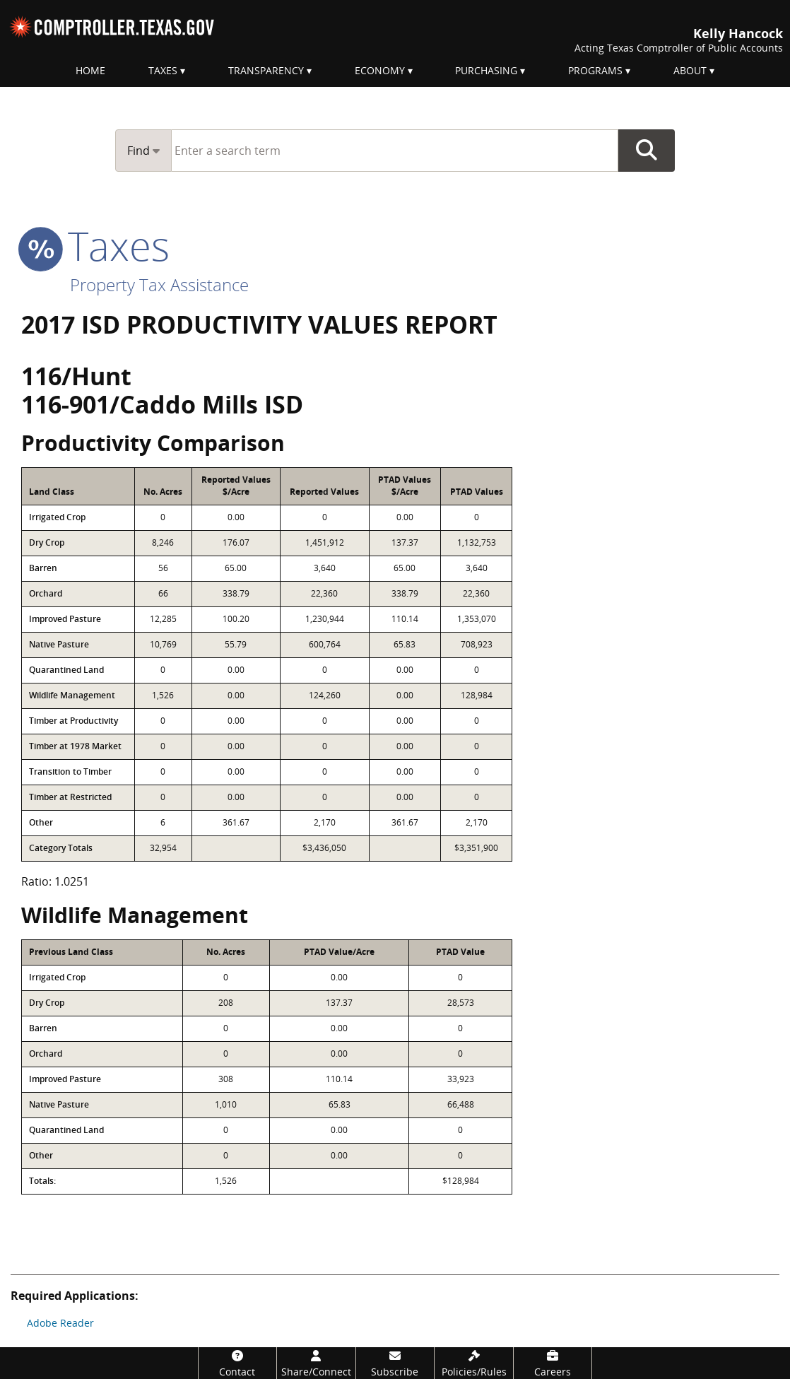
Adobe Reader (60, 1323)
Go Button (646, 150)
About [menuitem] (690, 70)
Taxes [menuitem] (162, 70)
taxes (95, 245)
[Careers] (553, 1363)
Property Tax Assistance (159, 284)
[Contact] (238, 1363)
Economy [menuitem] (380, 70)
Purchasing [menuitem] (486, 70)
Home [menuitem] (90, 70)
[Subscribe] (395, 1363)
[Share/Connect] (316, 1363)
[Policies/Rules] (474, 1363)
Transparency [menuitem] (266, 70)
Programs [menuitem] (595, 70)
